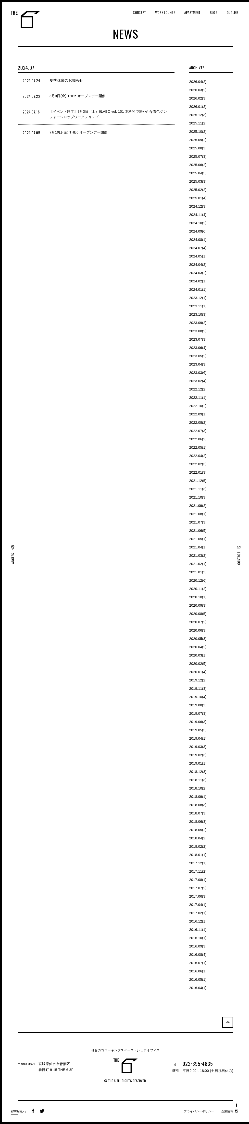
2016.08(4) (198, 955)
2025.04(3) (198, 173)
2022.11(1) (198, 398)
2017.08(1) (198, 880)
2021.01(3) (198, 572)
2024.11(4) (198, 215)
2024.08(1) (198, 240)
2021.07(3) (198, 522)
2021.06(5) (198, 531)
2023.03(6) (198, 373)
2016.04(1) (198, 988)
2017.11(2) (198, 871)
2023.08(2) (198, 331)
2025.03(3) (198, 181)
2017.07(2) (198, 888)
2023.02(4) (198, 381)
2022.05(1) (198, 447)
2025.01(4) (198, 198)
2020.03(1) (198, 655)
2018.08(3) (198, 805)
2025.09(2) (198, 140)
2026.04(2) (198, 82)
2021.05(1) (198, 539)
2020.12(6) (198, 580)
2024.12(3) (198, 206)
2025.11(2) (198, 123)
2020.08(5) (198, 614)
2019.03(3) (198, 747)
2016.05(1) (198, 979)
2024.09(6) (198, 231)
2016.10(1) (198, 938)
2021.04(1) (198, 547)
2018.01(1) (198, 855)
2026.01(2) (198, 107)
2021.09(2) (198, 506)
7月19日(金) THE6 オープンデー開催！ (80, 132)
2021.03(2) (198, 555)
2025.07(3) (198, 156)
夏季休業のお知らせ (66, 80)
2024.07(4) (198, 248)
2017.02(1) (198, 913)
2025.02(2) (198, 190)
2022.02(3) (198, 464)
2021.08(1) (198, 514)
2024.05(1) (198, 256)
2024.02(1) (198, 281)
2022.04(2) (198, 456)
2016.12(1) (198, 921)
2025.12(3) (198, 115)
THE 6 (25, 19)
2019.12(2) (198, 680)
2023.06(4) (198, 348)
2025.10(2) (198, 132)
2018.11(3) (198, 780)
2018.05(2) (198, 830)
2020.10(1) (198, 597)
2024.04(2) (198, 265)
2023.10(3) (198, 314)
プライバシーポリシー (199, 1111)
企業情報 (227, 1111)
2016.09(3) (198, 946)
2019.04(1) (198, 738)
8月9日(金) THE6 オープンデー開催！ (79, 96)
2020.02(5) (198, 664)
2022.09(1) (198, 414)
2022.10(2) (198, 406)
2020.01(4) (198, 672)
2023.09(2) (198, 323)
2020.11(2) (198, 589)
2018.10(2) (198, 788)
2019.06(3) (198, 722)
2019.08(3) (198, 705)
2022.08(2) (198, 422)
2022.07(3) (198, 431)
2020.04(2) (198, 647)
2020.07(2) (198, 622)
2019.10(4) (198, 697)
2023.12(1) (198, 298)
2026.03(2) (198, 90)
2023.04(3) (198, 364)
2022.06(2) (198, 439)
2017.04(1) (198, 905)
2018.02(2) (198, 846)
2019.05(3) (198, 730)
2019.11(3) (198, 688)
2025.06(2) (198, 165)
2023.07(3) (198, 339)
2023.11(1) (198, 306)
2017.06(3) (198, 896)
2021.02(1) (198, 564)
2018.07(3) (198, 813)
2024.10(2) (198, 223)
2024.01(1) (198, 289)
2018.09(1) (198, 797)
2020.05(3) (198, 639)
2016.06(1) (198, 971)
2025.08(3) (198, 148)
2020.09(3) (198, 605)
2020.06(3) (198, 630)
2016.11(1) (198, 930)
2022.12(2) (198, 389)
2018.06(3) (198, 822)
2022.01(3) (198, 472)
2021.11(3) (198, 489)
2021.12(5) (198, 481)
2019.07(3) (198, 713)
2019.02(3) (198, 755)
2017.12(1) (198, 863)
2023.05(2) (198, 356)
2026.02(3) (198, 98)
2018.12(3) (198, 772)
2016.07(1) (198, 963)
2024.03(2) (198, 273)
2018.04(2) (198, 838)
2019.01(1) (198, 763)
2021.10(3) (198, 497)
